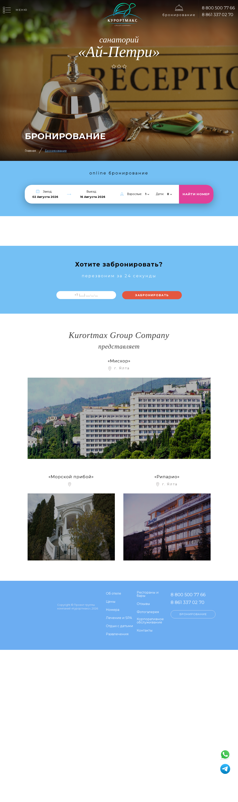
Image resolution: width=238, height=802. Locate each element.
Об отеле (113, 593)
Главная (30, 151)
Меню (22, 9)
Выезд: (91, 191)
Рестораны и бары (148, 594)
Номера (112, 610)
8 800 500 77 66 (218, 7)
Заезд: (47, 191)
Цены (110, 602)
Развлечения (117, 634)
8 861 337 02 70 (217, 14)
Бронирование (179, 15)
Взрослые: (134, 194)
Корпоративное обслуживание (150, 621)
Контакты (145, 630)
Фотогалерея (148, 612)
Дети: (160, 194)
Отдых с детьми (119, 626)
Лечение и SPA (119, 618)
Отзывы (143, 604)
